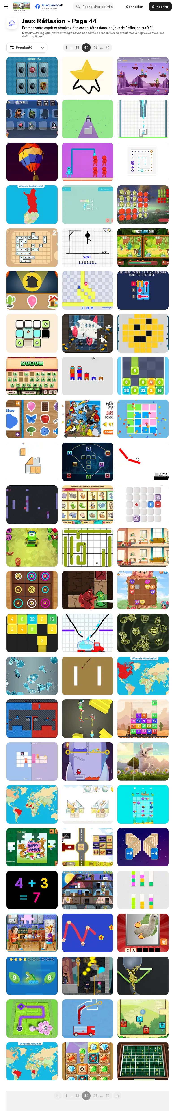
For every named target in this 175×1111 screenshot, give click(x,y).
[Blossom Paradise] (32, 1018)
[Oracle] (87, 590)
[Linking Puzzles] (87, 462)
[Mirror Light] (87, 718)
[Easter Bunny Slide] (143, 761)
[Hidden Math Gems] (87, 1061)
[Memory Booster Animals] (87, 504)
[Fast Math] (32, 890)
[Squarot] (32, 504)
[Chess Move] (87, 290)
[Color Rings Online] (32, 590)
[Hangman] (87, 247)
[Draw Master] (87, 76)
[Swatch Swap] (143, 890)
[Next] (117, 1096)
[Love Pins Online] (87, 976)
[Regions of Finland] (32, 204)
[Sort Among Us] (87, 376)
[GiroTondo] (87, 204)
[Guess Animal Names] (32, 376)
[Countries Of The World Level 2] (143, 676)
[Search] (77, 6)
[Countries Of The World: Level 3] (32, 1061)
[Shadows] (32, 290)
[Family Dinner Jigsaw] (32, 933)
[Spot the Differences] (143, 547)
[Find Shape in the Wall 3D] (87, 119)
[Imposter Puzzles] (32, 119)
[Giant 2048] (143, 590)
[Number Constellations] (87, 933)
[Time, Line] (32, 761)
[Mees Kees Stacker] (87, 804)
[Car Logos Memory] (32, 76)
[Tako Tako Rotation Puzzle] (143, 204)
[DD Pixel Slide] (143, 333)
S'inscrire (160, 7)
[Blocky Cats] (143, 1018)
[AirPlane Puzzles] (87, 333)
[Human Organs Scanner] (87, 847)
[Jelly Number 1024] (143, 376)
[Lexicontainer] (32, 247)
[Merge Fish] (143, 804)
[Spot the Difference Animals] (143, 247)
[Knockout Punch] (87, 162)
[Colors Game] (32, 419)
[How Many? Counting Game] (87, 419)
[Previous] (58, 1096)
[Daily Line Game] (87, 547)
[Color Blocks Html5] (32, 333)
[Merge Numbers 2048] (32, 633)
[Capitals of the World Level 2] (32, 804)
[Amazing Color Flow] (87, 1018)
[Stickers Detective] (32, 676)
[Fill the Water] (87, 633)
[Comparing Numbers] (32, 976)
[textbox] (26, 47)
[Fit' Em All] (32, 462)
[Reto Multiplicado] (143, 76)
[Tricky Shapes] (143, 419)
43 (77, 47)
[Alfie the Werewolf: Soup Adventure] (87, 890)
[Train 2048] (143, 718)
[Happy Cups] (143, 119)
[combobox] (26, 48)
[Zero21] (143, 847)
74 (108, 47)
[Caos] (143, 462)
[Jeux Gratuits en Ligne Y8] (21, 6)
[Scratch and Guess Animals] (143, 933)
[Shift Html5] (143, 504)
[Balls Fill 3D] (143, 976)
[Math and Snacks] (32, 547)
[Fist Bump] (32, 718)
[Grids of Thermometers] (143, 290)
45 (95, 47)
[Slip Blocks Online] (143, 162)
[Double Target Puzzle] (87, 676)
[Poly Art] (32, 162)
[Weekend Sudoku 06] (143, 1061)
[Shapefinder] (143, 633)
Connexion (134, 7)
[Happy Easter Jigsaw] (32, 847)
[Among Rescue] (87, 761)
